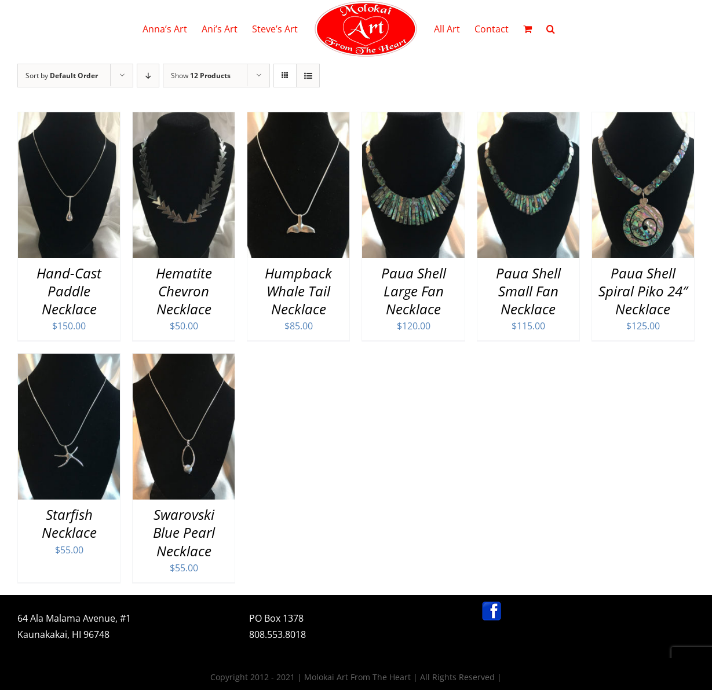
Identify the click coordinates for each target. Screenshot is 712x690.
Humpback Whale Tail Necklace (298, 290)
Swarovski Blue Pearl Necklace (184, 532)
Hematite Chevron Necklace (184, 290)
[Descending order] (148, 75)
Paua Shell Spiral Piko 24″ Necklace (643, 290)
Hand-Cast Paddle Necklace (68, 290)
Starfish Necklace (69, 523)
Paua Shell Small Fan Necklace (528, 290)
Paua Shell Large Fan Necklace (413, 290)
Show (201, 75)
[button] (550, 29)
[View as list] (308, 75)
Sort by (61, 75)
